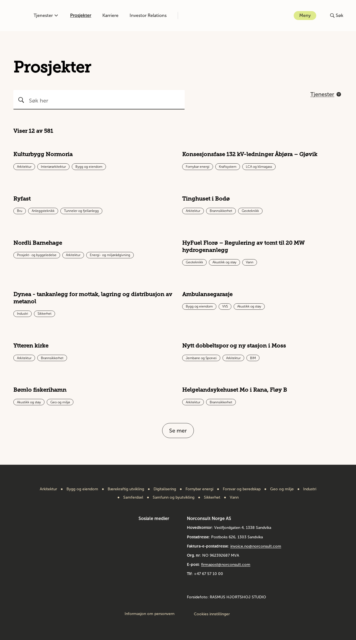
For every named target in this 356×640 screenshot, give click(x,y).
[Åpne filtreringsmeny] (326, 94)
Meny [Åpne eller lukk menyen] (305, 15)
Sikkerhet (212, 497)
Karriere (110, 15)
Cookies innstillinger (212, 614)
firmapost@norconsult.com (225, 564)
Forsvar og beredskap (242, 489)
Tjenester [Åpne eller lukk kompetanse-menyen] (46, 15)
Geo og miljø (282, 489)
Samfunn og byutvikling (173, 497)
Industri (309, 489)
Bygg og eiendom (82, 489)
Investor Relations (148, 15)
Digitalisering (165, 489)
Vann (234, 497)
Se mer (178, 430)
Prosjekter (80, 15)
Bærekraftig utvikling (126, 489)
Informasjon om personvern (149, 614)
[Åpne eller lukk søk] (336, 15)
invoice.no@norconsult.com (255, 546)
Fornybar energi (199, 489)
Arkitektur (48, 489)
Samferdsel (133, 497)
